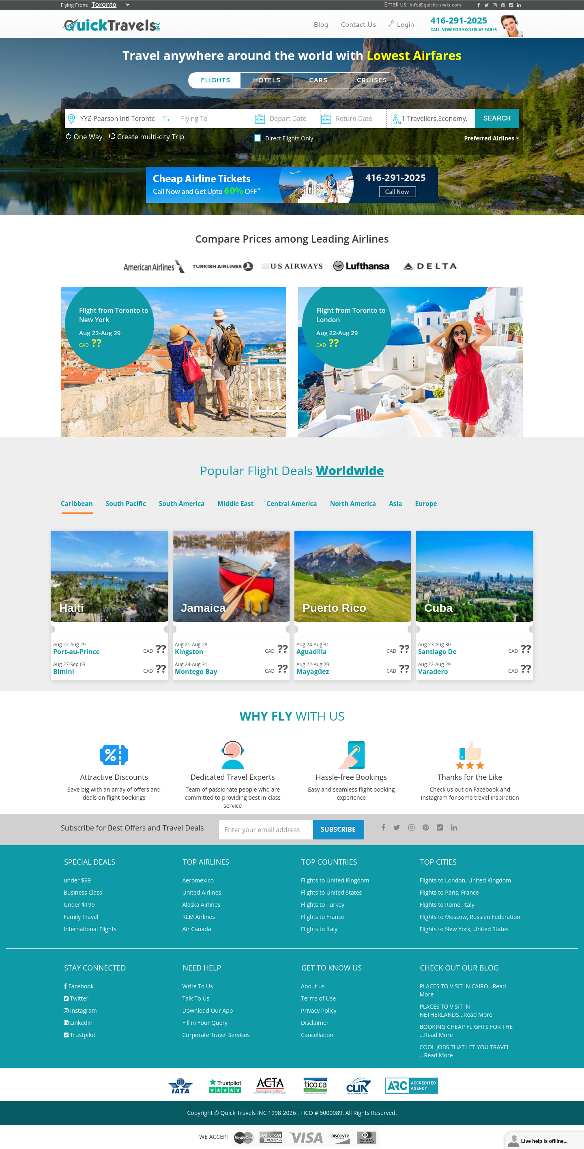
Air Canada (196, 929)
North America (353, 503)
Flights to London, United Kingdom (465, 880)
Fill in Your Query (205, 1022)
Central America (291, 503)
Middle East (235, 503)
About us (312, 986)
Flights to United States (331, 892)
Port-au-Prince (76, 651)
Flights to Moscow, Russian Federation (470, 917)
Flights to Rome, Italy (447, 904)
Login (401, 24)
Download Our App (207, 1010)
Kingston (189, 651)
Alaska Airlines (201, 904)
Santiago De (437, 651)
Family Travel (81, 917)
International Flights (90, 929)
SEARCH (497, 118)
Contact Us (358, 24)
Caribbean (77, 503)
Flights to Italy (319, 929)
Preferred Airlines (491, 138)
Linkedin (78, 1022)
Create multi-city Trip (146, 136)
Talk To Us (196, 998)
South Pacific (126, 503)
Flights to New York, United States (464, 929)
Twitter (76, 998)
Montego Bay (196, 671)
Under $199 (79, 904)
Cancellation (317, 1035)
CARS (318, 80)
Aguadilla (311, 651)
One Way (84, 136)
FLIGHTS (215, 80)
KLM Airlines (198, 917)
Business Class (83, 892)
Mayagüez (312, 671)
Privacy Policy (318, 1010)
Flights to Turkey (322, 904)
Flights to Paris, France (449, 892)
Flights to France (322, 917)
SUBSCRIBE (338, 829)
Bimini (63, 671)
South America (182, 503)
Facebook (79, 986)
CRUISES (371, 80)
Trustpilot (79, 1035)
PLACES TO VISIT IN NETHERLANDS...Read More (456, 1010)
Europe (426, 503)
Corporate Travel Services (216, 1035)
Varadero (433, 671)
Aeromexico (198, 880)
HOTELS (266, 80)
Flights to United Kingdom (335, 880)
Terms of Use (318, 998)
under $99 (77, 880)
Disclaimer (314, 1022)
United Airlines (201, 892)
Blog (320, 24)
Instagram (80, 1010)
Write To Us (197, 986)
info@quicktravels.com (435, 4)
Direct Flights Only (289, 138)
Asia (395, 503)
